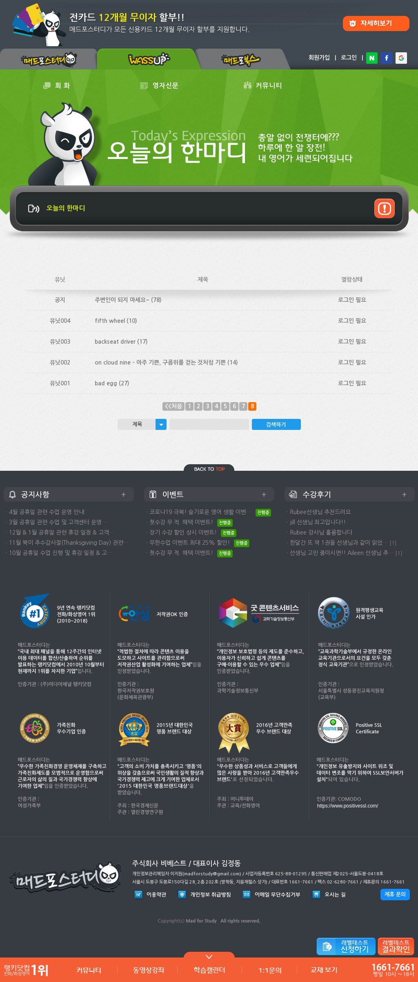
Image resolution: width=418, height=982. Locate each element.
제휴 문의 (395, 894)
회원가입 (319, 57)
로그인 (349, 57)
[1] (393, 543)
